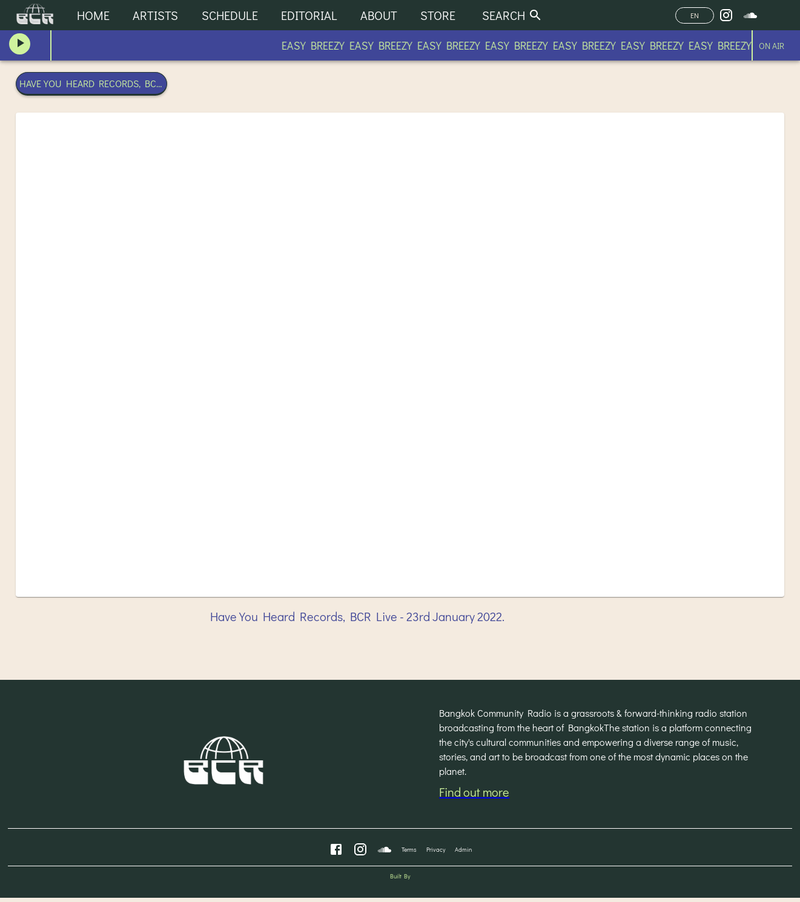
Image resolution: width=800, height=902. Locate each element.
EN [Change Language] (694, 15)
